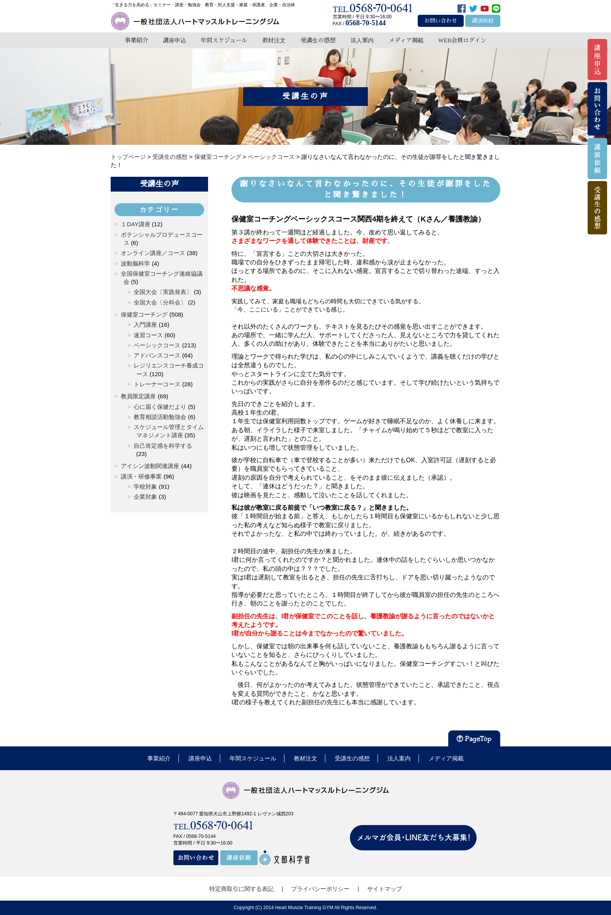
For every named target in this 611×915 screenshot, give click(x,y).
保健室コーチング (144, 314)
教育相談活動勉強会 (160, 417)
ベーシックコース (157, 345)
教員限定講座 (138, 396)
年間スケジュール (224, 40)
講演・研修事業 (141, 476)
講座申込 (174, 40)
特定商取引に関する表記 (241, 888)
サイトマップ (384, 888)
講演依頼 (483, 21)
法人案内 (362, 40)
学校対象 (145, 486)
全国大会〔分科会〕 (160, 302)
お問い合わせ (440, 21)
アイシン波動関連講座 (150, 466)
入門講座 (145, 324)
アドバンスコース (157, 355)
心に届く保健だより (160, 406)
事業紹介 (136, 40)
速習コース (148, 335)
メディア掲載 (406, 40)
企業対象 (145, 496)
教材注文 (274, 40)
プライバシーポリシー (320, 888)
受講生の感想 (318, 40)
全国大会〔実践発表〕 (163, 292)
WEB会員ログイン (462, 40)
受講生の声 (159, 183)
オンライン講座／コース (153, 253)
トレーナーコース (157, 384)
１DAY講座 (135, 224)
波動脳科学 (135, 263)
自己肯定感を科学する (163, 445)
